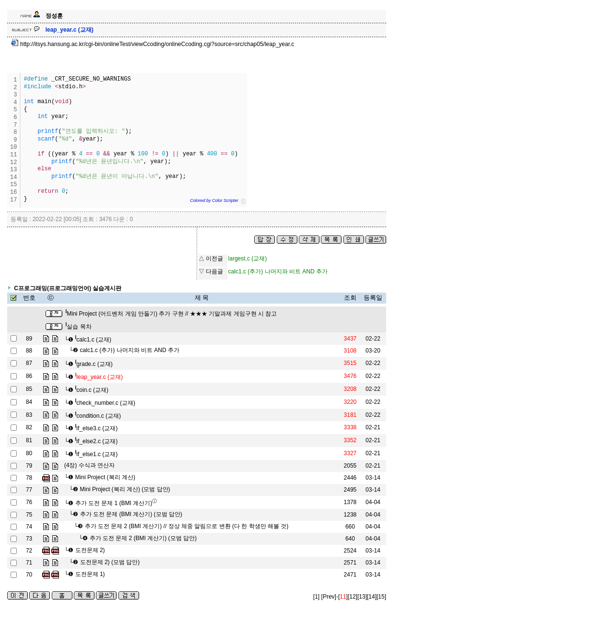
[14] (372, 596)
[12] (352, 596)
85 (29, 389)
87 (29, 363)
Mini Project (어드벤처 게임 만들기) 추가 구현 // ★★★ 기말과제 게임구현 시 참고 (171, 313)
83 (29, 415)
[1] (316, 596)
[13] (362, 596)
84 (29, 402)
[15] (381, 596)
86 (29, 376)
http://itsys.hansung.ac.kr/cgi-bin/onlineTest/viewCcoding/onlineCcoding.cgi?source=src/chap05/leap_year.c (153, 44)
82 (29, 427)
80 (29, 453)
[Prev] (328, 596)
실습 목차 (78, 326)
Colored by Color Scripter (214, 200)
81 (29, 440)
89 (29, 338)
